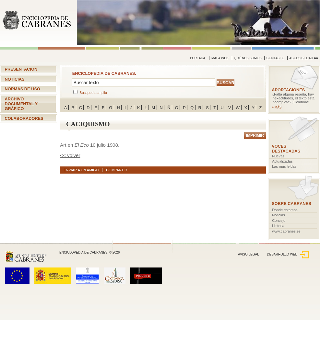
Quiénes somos (248, 58)
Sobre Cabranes (291, 203)
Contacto (275, 58)
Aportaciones (288, 89)
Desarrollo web (288, 254)
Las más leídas (284, 166)
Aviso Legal (248, 254)
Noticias (14, 79)
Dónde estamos (284, 210)
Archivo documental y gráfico (21, 104)
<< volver (70, 155)
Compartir (116, 170)
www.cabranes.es (286, 231)
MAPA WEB (220, 58)
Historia (278, 226)
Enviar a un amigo (81, 170)
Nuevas (278, 156)
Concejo (278, 220)
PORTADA (197, 58)
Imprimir (255, 135)
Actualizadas (282, 161)
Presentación (21, 69)
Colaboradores (24, 118)
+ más (276, 107)
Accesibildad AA (303, 58)
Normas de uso (22, 88)
